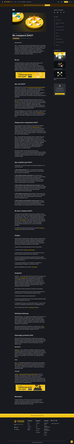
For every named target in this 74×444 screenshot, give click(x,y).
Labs (37, 426)
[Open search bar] (58, 2)
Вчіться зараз (47, 5)
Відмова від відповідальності (47, 430)
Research (37, 430)
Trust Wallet (38, 432)
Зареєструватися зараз (59, 93)
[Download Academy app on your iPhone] (16, 427)
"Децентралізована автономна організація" (35, 87)
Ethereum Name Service (29, 249)
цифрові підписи (24, 277)
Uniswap (16, 374)
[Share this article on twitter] (54, 12)
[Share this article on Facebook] (57, 12)
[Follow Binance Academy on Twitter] (53, 420)
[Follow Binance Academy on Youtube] (56, 420)
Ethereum (17, 101)
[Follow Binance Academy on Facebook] (51, 420)
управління (39, 112)
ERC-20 (21, 364)
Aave (16, 362)
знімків (19, 278)
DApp (43, 326)
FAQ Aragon (34, 267)
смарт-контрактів (36, 127)
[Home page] (7, 2)
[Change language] (70, 2)
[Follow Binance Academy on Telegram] (54, 420)
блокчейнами (23, 219)
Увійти (61, 1)
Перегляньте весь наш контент (37, 415)
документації (31, 307)
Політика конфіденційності (47, 427)
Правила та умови (46, 424)
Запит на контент (45, 433)
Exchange (37, 423)
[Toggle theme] (72, 2)
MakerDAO (17, 349)
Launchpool (38, 428)
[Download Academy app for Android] (17, 429)
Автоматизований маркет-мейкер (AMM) (28, 374)
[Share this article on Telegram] (60, 12)
